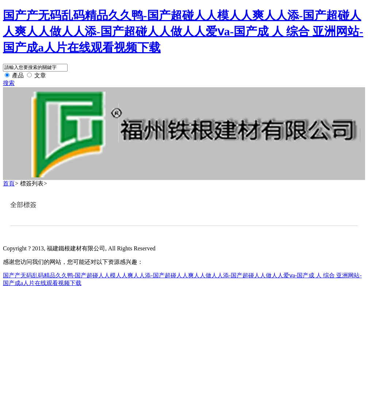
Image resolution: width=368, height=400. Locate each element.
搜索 (9, 83)
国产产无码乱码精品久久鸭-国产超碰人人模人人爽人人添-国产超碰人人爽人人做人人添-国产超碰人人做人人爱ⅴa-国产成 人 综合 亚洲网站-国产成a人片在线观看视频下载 (183, 31)
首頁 (9, 183)
